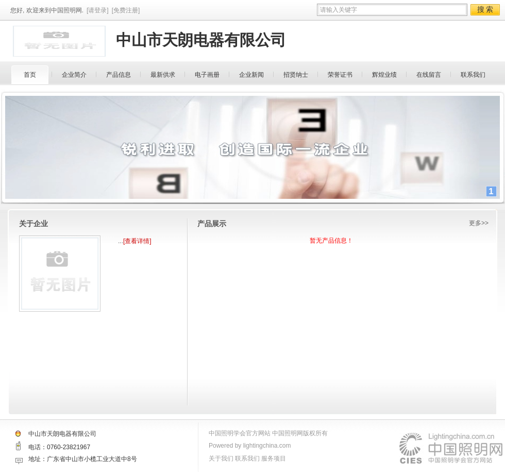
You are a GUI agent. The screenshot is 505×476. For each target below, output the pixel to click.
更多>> (479, 223)
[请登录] (98, 10)
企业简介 (74, 74)
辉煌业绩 (384, 74)
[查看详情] (137, 241)
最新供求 (162, 74)
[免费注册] (126, 10)
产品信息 (118, 74)
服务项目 (273, 458)
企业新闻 (251, 74)
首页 (30, 74)
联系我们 (473, 74)
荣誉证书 (340, 74)
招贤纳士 (295, 74)
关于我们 (221, 458)
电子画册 (207, 74)
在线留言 (428, 74)
